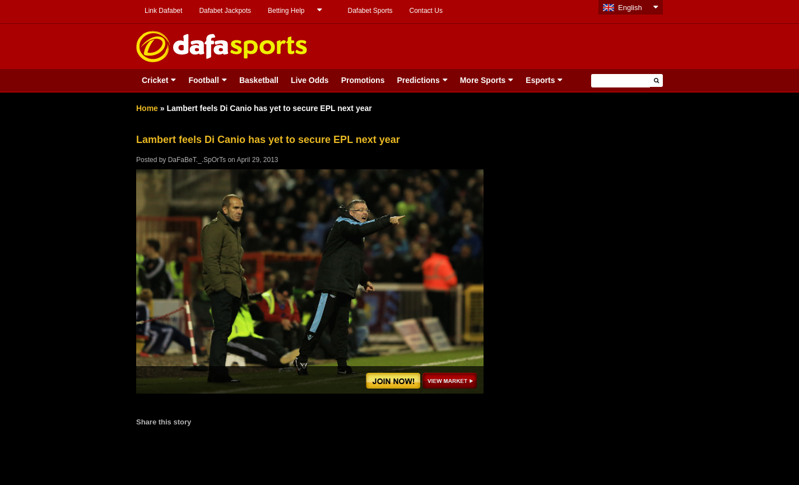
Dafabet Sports (369, 11)
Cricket (155, 80)
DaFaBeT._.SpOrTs (197, 160)
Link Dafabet (163, 11)
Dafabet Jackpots (225, 11)
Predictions (418, 80)
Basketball (258, 80)
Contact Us (426, 11)
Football (203, 80)
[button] (656, 80)
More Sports (483, 80)
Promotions (363, 80)
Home (147, 108)
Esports (540, 80)
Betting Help (286, 11)
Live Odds (310, 80)
